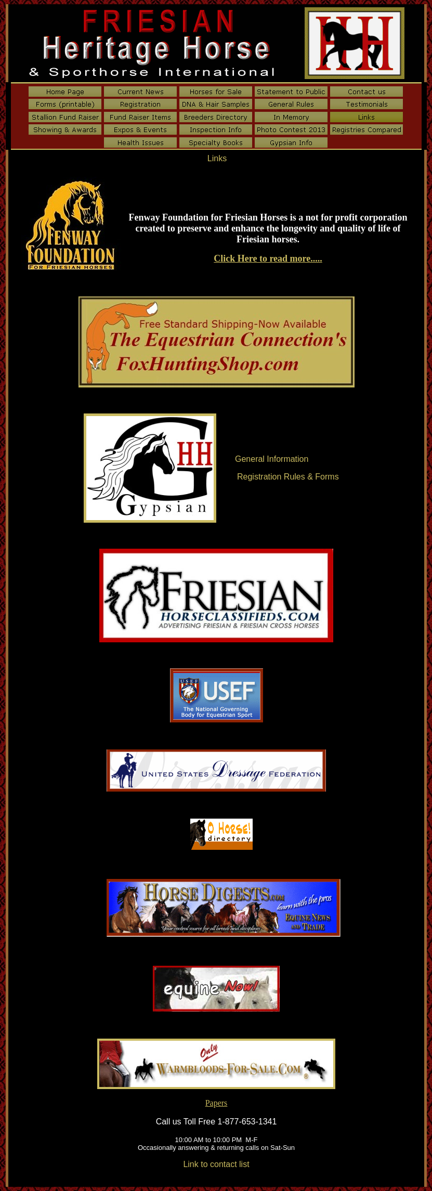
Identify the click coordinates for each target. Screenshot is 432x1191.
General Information (271, 459)
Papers (216, 1102)
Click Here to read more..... (268, 258)
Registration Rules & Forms (288, 476)
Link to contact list (216, 1164)
